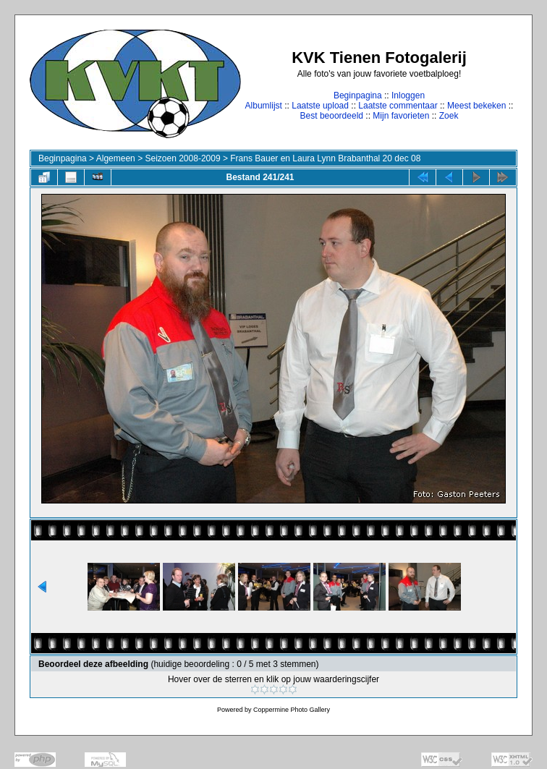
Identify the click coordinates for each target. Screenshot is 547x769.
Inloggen (408, 95)
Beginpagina (358, 95)
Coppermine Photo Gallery (291, 709)
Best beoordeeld (331, 116)
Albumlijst (263, 106)
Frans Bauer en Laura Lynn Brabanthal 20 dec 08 (325, 158)
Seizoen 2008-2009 (182, 158)
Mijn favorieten (401, 116)
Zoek (449, 116)
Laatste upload (320, 106)
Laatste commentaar (397, 106)
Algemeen (115, 158)
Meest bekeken (476, 106)
